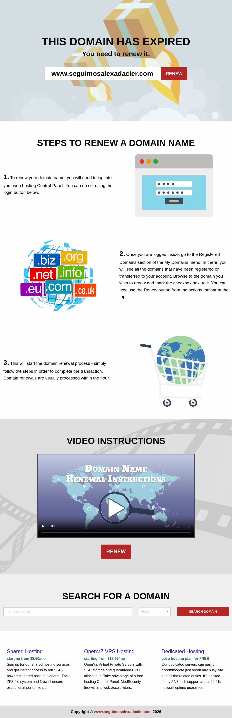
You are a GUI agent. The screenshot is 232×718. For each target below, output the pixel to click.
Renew (116, 552)
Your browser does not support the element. (116, 495)
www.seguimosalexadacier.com (123, 712)
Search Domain (203, 611)
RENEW (174, 73)
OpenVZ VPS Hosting (109, 651)
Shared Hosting (25, 651)
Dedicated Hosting (183, 651)
